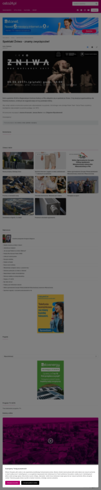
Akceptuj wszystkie (12, 482)
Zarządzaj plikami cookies (30, 482)
